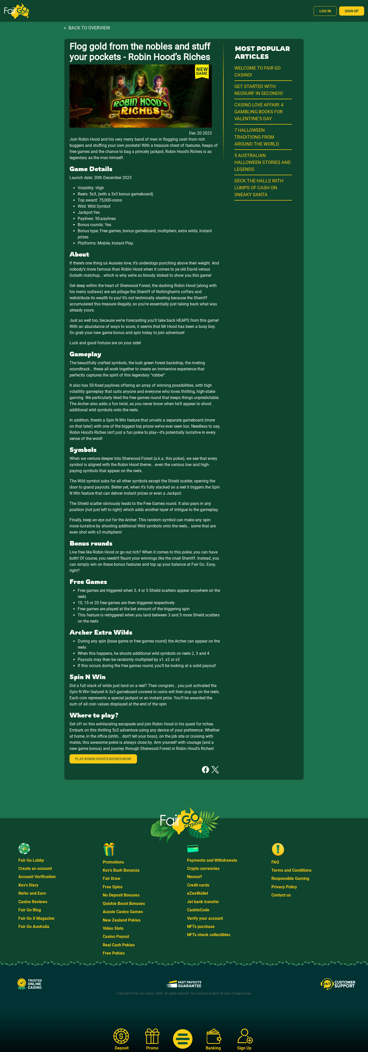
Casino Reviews (32, 901)
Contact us (281, 895)
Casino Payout (116, 936)
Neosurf (194, 876)
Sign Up (352, 11)
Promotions (113, 862)
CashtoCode (198, 909)
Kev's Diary (28, 885)
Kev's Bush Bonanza (121, 870)
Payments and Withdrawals (212, 860)
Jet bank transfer (203, 901)
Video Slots (113, 928)
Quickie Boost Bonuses (124, 903)
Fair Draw (111, 878)
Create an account (35, 868)
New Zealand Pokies (122, 920)
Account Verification (37, 876)
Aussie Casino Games (123, 911)
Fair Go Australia (33, 926)
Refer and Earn (32, 893)
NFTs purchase (201, 926)
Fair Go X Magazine (36, 918)
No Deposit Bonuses (121, 895)
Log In (325, 11)
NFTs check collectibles (208, 934)
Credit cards (198, 885)
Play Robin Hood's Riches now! (103, 759)
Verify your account (205, 918)
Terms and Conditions (291, 870)
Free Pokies (114, 953)
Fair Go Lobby (31, 860)
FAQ (275, 862)
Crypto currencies (203, 868)
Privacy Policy (284, 886)
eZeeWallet (197, 893)
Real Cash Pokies (119, 945)
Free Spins (112, 886)
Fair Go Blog (29, 909)
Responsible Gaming (290, 878)
